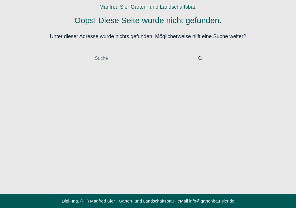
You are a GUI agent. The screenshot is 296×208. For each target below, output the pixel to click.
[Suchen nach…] (142, 58)
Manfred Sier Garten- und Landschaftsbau (148, 7)
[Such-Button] (200, 58)
